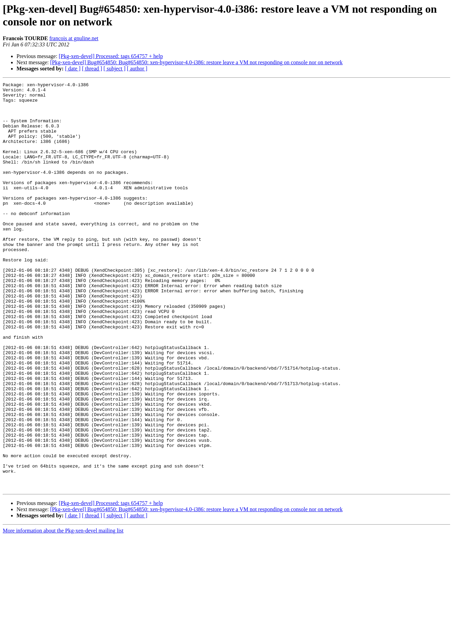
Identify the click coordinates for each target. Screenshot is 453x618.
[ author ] (137, 68)
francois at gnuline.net (73, 38)
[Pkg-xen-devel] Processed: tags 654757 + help (111, 56)
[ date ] (72, 68)
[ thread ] (92, 68)
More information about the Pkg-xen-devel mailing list (63, 612)
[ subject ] (115, 68)
